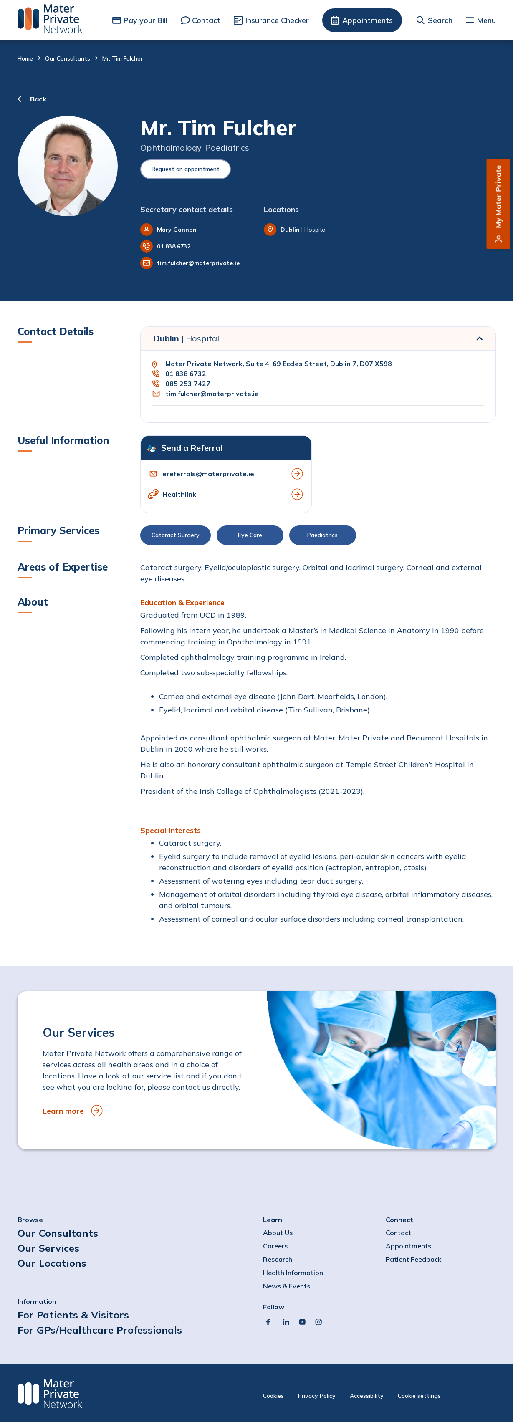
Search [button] (440, 20)
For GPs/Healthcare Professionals (100, 1329)
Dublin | (186, 338)
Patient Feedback (413, 1259)
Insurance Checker (277, 20)
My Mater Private (498, 196)
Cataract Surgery (176, 535)
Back (38, 99)
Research (277, 1259)
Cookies (273, 1395)
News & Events (286, 1286)
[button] (318, 537)
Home (25, 58)
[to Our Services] (257, 1070)
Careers (275, 1246)
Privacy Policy (317, 1395)
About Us (278, 1232)
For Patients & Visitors (73, 1314)
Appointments (367, 20)
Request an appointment (186, 169)
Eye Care (250, 535)
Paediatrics (322, 535)
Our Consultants (67, 58)
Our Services (48, 1248)
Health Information (293, 1272)
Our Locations (52, 1263)
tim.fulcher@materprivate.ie (198, 263)
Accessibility (367, 1395)
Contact (206, 20)
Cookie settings (419, 1395)
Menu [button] (486, 20)
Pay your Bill (145, 20)
